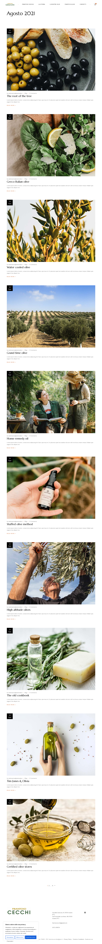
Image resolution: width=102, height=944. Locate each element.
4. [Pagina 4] (52, 886)
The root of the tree (19, 96)
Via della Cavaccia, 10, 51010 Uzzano (62, 912)
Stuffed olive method (20, 524)
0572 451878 (56, 927)
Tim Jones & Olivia (18, 781)
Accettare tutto (30, 937)
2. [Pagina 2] (49, 886)
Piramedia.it (10, 941)
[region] (21, 931)
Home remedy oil (17, 438)
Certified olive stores (19, 866)
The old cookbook (18, 695)
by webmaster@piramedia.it (14, 93)
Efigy (26, 93)
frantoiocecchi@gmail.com (59, 923)
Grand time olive (17, 353)
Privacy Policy (68, 939)
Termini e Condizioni (78, 939)
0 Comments (33, 93)
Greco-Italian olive (18, 181)
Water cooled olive (18, 267)
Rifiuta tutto (19, 937)
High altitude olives (18, 610)
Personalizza (10, 937)
